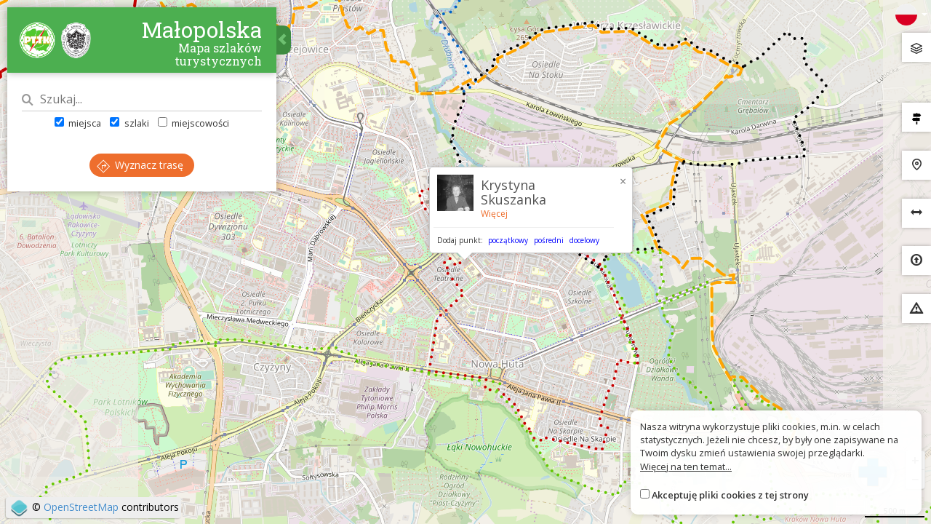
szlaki (129, 123)
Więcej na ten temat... (686, 466)
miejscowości (193, 123)
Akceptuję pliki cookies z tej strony (730, 494)
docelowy (584, 240)
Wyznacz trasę (140, 165)
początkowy (508, 240)
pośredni (549, 240)
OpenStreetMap (81, 507)
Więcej (494, 213)
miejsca (78, 123)
